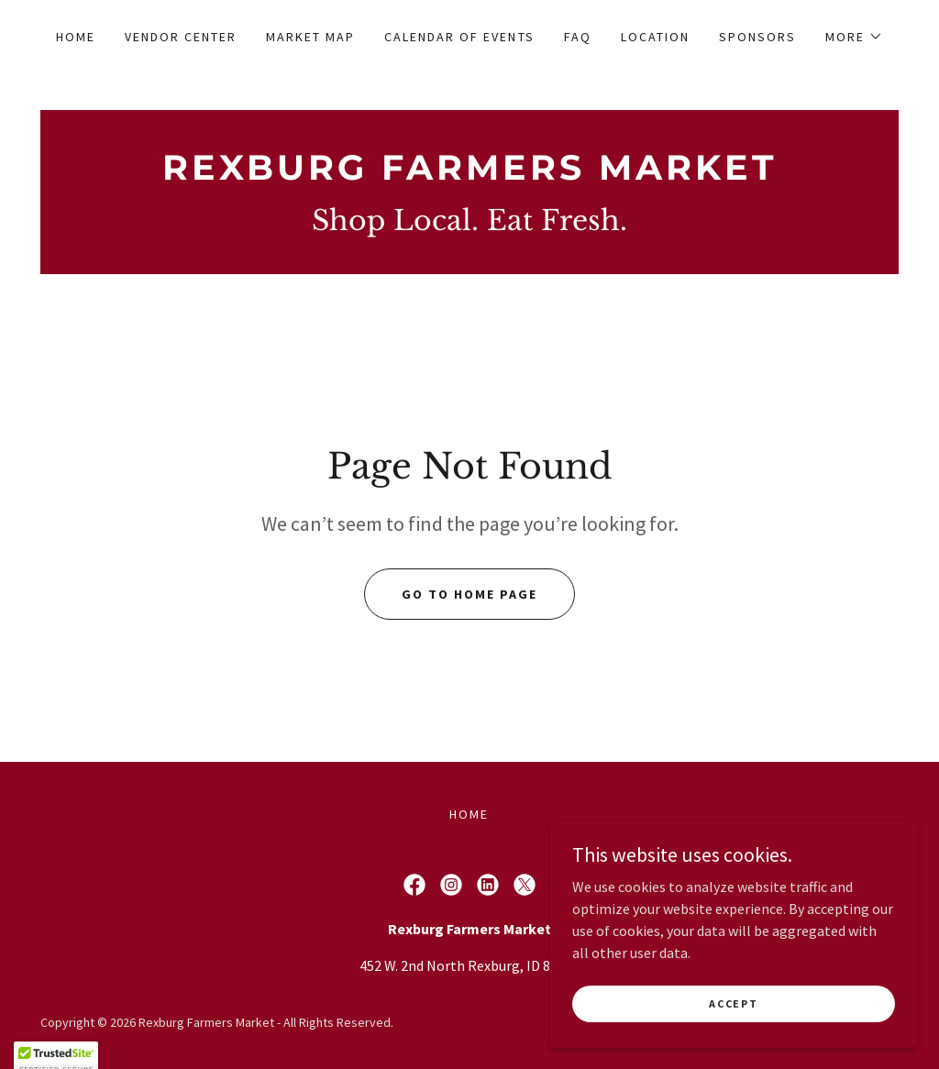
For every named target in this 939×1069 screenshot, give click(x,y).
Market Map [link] (310, 36)
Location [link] (655, 36)
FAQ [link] (577, 36)
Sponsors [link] (757, 36)
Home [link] (75, 36)
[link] (469, 174)
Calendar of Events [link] (459, 36)
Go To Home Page (469, 594)
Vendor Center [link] (181, 36)
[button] (854, 37)
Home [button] (469, 814)
